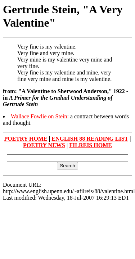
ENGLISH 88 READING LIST (89, 139)
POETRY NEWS (44, 145)
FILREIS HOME (90, 145)
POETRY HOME (26, 139)
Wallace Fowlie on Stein (39, 116)
